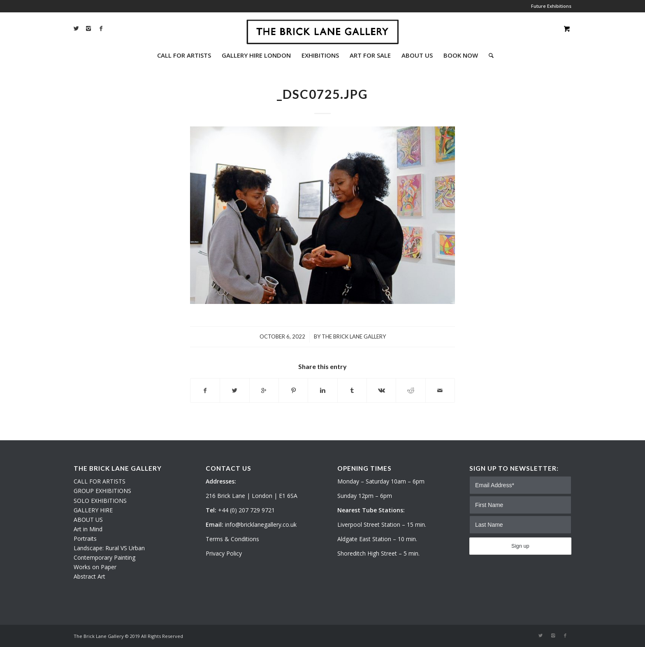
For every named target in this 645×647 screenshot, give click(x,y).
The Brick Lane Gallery (354, 336)
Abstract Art (89, 576)
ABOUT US (88, 519)
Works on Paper (95, 567)
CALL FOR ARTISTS (99, 481)
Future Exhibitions (551, 6)
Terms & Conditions (232, 539)
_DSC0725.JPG (322, 93)
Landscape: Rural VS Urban (109, 548)
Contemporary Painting (104, 557)
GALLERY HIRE (93, 510)
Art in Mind (88, 529)
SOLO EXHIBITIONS (100, 501)
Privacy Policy (224, 553)
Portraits (85, 538)
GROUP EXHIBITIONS (102, 491)
